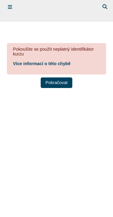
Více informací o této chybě (42, 63)
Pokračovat (56, 82)
